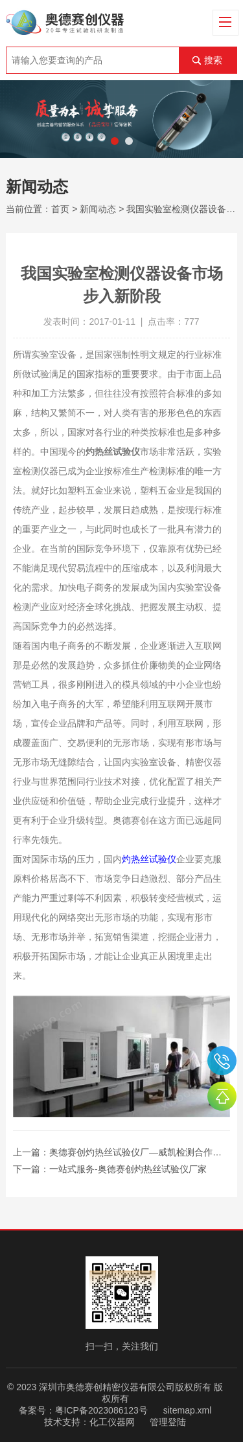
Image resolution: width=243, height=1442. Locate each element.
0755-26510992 (222, 1060)
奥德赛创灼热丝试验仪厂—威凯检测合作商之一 (144, 1152)
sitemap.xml (187, 1410)
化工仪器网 (112, 1422)
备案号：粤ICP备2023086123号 (83, 1410)
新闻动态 (98, 209)
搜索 (213, 60)
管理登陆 (168, 1422)
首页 (60, 209)
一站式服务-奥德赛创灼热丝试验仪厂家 (128, 1169)
